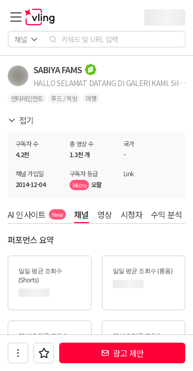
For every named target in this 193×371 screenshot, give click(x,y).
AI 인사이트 (37, 214)
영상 (104, 214)
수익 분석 (166, 214)
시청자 (131, 214)
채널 (81, 214)
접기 (21, 120)
